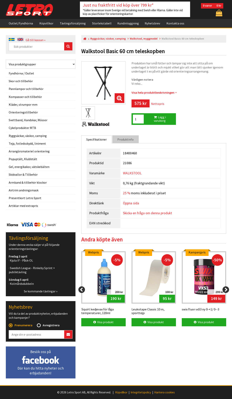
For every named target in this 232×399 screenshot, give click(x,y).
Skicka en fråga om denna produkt (147, 213)
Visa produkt (103, 322)
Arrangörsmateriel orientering (29, 151)
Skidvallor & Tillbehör (23, 174)
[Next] (225, 289)
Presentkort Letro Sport (25, 198)
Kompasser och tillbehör (25, 97)
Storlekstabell (102, 23)
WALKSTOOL (132, 173)
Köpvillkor (46, 23)
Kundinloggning (128, 23)
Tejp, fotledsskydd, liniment (27, 143)
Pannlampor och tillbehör (26, 89)
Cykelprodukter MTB (22, 128)
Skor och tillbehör (21, 81)
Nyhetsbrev (152, 23)
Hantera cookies (164, 392)
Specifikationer (96, 139)
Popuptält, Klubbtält (23, 159)
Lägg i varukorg (160, 119)
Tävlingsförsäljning (73, 23)
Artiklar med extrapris (23, 206)
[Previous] (81, 289)
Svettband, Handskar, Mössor (28, 120)
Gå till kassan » (35, 40)
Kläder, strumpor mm (23, 104)
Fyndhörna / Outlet (21, 73)
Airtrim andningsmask (23, 190)
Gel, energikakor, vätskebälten (29, 167)
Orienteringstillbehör (23, 112)
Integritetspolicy (141, 392)
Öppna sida (131, 203)
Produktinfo (125, 139)
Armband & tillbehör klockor (28, 182)
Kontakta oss (175, 23)
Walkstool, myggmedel (144, 38)
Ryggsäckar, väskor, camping (28, 136)
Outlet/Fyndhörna (21, 23)
